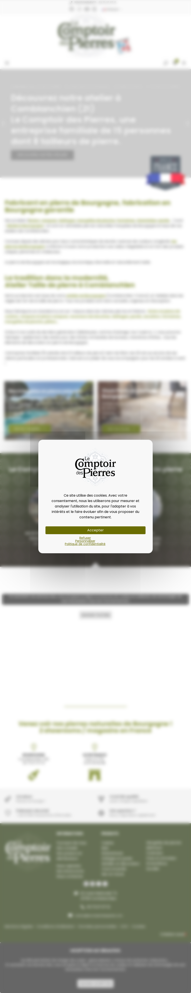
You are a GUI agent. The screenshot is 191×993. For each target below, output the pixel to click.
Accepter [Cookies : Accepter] (95, 530)
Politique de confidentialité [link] (85, 543)
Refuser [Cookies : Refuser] (85, 537)
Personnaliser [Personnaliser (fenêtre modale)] (85, 540)
